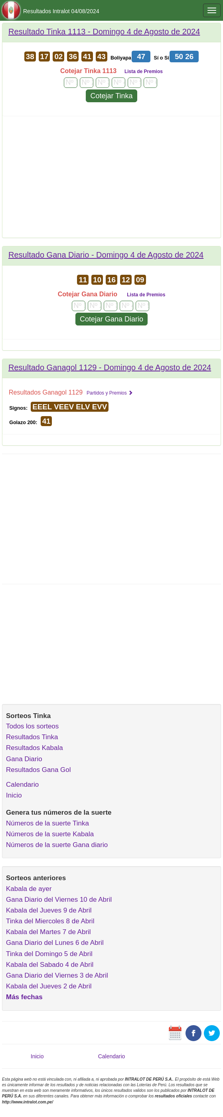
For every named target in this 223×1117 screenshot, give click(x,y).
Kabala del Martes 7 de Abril (48, 932)
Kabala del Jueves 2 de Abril (49, 986)
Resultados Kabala (34, 748)
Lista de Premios (143, 71)
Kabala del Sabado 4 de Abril (49, 964)
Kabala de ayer (28, 889)
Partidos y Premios (110, 393)
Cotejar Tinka (111, 96)
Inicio (14, 795)
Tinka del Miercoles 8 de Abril (50, 921)
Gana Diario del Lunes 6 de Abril (55, 942)
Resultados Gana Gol (38, 770)
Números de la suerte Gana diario (57, 845)
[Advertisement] (111, 180)
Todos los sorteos (32, 726)
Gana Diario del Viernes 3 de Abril (57, 975)
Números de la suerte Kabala (50, 834)
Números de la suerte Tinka (47, 823)
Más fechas (24, 997)
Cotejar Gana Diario (111, 319)
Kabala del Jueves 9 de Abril (49, 910)
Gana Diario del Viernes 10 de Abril (59, 899)
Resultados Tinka (32, 737)
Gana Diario (24, 759)
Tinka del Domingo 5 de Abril (49, 954)
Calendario (22, 784)
